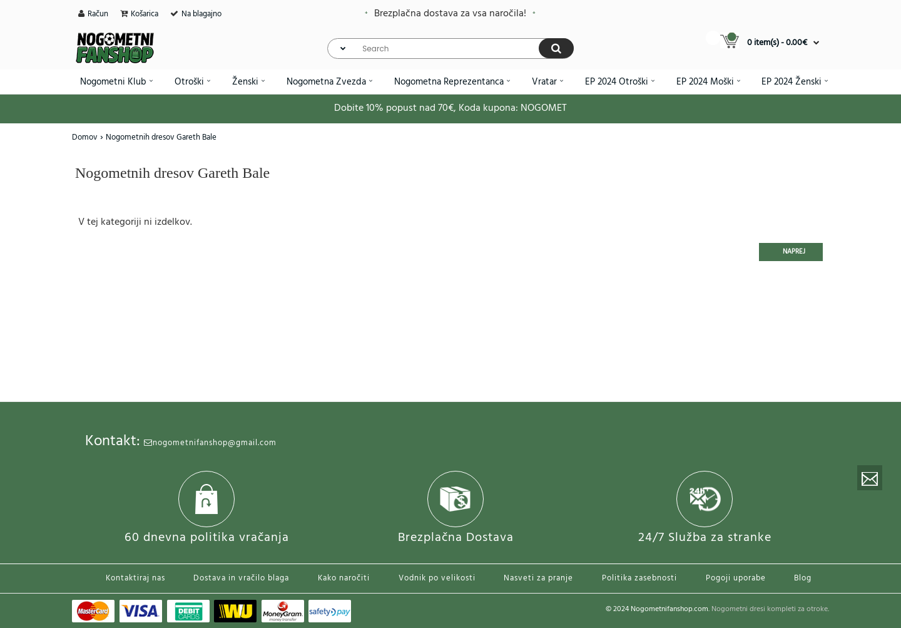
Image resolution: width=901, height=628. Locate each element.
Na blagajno (201, 14)
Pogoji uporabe (736, 578)
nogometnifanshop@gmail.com (210, 443)
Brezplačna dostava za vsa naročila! (450, 13)
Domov (85, 137)
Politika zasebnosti (639, 578)
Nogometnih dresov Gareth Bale (161, 137)
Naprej (794, 252)
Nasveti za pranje (538, 578)
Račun (98, 14)
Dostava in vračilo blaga (241, 578)
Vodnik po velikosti (437, 578)
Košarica (144, 14)
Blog (803, 578)
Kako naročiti (344, 578)
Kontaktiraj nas (135, 578)
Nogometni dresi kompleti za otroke (769, 609)
